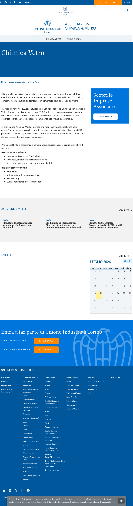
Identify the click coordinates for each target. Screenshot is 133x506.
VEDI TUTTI (125, 256)
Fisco (25, 430)
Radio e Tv (92, 389)
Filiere (25, 426)
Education (27, 414)
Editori (47, 415)
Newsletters (93, 385)
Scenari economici (30, 463)
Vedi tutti (125, 210)
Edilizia (47, 411)
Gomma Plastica (51, 427)
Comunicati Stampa (96, 381)
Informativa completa (101, 502)
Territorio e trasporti (31, 475)
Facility (47, 423)
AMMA (48, 385)
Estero (25, 422)
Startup (26, 471)
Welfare (26, 479)
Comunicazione (29, 400)
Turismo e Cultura (52, 470)
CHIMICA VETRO (54, 39)
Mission (4, 381)
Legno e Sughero (52, 444)
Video (90, 393)
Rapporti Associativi (31, 449)
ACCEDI (127, 2)
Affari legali (27, 381)
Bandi (25, 396)
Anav (47, 389)
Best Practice (72, 397)
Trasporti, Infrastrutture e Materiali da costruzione (55, 463)
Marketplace (71, 401)
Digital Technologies (53, 407)
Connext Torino (72, 385)
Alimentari (49, 381)
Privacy (5, 497)
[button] (105, 116)
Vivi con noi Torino (73, 393)
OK (121, 501)
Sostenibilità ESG (30, 467)
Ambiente (27, 385)
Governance (6, 385)
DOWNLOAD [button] (46, 340)
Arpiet (47, 393)
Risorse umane (29, 453)
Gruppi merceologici (17, 82)
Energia (48, 419)
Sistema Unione (72, 409)
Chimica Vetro (33, 82)
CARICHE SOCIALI (75, 39)
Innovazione (28, 437)
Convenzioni (71, 405)
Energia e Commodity (31, 418)
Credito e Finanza (30, 403)
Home (3, 82)
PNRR (25, 445)
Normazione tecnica (31, 441)
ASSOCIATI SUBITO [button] (108, 2)
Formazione (27, 433)
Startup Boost (72, 389)
